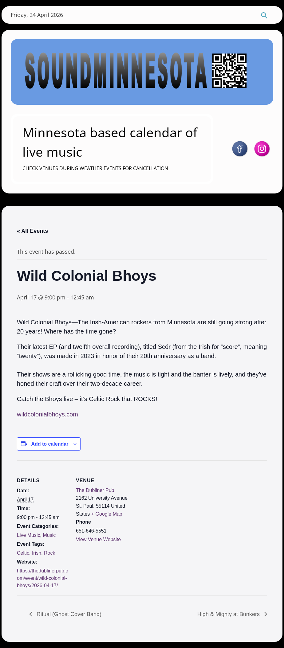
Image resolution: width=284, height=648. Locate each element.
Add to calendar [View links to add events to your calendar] (49, 444)
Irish (36, 553)
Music (49, 535)
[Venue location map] (167, 502)
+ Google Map (106, 514)
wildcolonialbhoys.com (47, 414)
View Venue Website (98, 539)
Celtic (23, 553)
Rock (49, 553)
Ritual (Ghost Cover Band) (68, 614)
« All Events (32, 231)
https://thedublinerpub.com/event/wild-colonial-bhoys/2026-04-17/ (42, 578)
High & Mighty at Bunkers (229, 614)
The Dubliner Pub (95, 490)
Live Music (28, 535)
